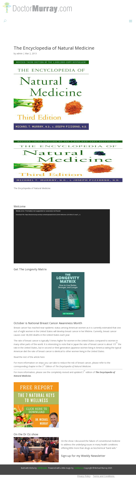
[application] (62, 236)
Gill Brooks (42, 468)
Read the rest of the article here (29, 357)
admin (20, 53)
